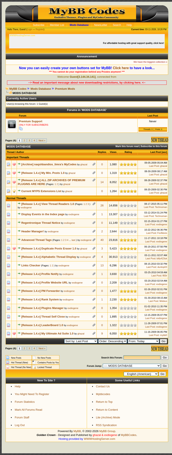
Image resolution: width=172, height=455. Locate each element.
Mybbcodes (103, 394)
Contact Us (103, 386)
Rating (128, 152)
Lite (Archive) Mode (108, 417)
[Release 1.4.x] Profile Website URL (44, 282)
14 (101, 182)
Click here (121, 68)
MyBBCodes (128, 435)
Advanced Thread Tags (36, 240)
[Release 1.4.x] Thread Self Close (43, 316)
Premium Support (30, 121)
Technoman (161, 207)
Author (20, 152)
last (73, 240)
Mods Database (41, 88)
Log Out (20, 425)
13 (101, 265)
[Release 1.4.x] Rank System (40, 299)
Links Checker (30, 265)
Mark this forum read (127, 146)
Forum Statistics (25, 401)
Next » (41, 140)
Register (40, 29)
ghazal (83, 164)
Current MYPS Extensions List (41, 191)
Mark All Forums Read (28, 409)
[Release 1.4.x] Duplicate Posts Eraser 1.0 (48, 248)
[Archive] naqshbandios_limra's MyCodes (48, 164)
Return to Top (104, 401)
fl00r (165, 275)
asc (164, 152)
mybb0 (163, 335)
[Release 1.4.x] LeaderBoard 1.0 (42, 325)
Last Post (155, 152)
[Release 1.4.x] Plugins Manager (42, 308)
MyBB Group (107, 431)
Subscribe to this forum (154, 146)
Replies (102, 152)
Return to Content (107, 409)
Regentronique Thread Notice (40, 222)
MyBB (77, 431)
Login (29, 29)
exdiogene (26, 207)
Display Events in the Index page (43, 214)
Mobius (163, 301)
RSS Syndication (106, 425)
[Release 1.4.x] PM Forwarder (40, 290)
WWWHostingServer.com (99, 438)
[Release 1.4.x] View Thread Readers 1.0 (47, 204)
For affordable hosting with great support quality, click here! (134, 43)
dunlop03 (162, 267)
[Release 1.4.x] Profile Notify (40, 274)
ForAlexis (162, 233)
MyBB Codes (17, 88)
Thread (11, 152)
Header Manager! (32, 231)
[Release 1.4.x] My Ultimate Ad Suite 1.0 (47, 333)
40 (101, 240)
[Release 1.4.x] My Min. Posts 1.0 (43, 173)
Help (18, 386)
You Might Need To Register (32, 394)
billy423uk (162, 258)
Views (113, 152)
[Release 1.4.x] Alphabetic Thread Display (48, 256)
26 (101, 205)
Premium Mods (65, 88)
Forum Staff (22, 417)
